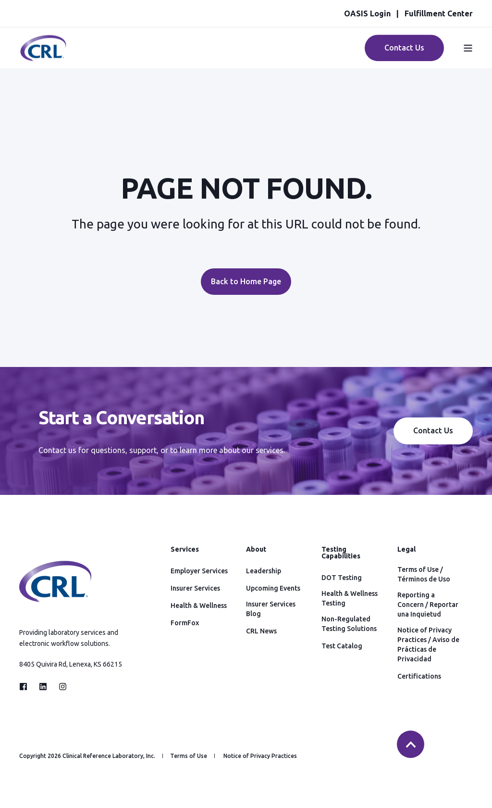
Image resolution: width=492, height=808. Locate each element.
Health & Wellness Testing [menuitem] (349, 598)
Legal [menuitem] (406, 549)
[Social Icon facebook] (26, 686)
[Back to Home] (43, 55)
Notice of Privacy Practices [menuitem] (260, 756)
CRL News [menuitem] (261, 631)
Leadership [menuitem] (263, 571)
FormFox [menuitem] (185, 623)
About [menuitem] (256, 549)
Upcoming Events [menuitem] (273, 588)
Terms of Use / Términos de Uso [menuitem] (423, 574)
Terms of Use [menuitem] (188, 756)
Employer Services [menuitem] (199, 571)
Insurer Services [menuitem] (195, 588)
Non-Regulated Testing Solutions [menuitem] (349, 623)
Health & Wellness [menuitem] (199, 605)
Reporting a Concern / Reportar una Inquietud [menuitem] (427, 604)
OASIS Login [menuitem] (367, 13)
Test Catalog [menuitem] (341, 646)
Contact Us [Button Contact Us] (404, 47)
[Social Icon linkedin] (43, 686)
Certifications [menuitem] (419, 676)
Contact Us (433, 430)
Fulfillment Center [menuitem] (439, 13)
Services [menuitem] (185, 549)
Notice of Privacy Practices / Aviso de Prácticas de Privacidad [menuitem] (428, 644)
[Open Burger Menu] (468, 48)
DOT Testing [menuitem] (341, 577)
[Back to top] (410, 744)
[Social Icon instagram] (60, 686)
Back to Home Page (246, 281)
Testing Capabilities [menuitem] (340, 553)
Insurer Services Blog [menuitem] (270, 609)
